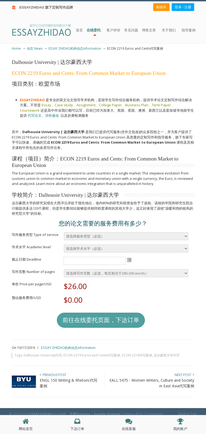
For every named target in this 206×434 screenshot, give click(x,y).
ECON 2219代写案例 (137, 355)
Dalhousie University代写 (43, 355)
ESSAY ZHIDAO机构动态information (75, 48)
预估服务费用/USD (26, 297)
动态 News (35, 48)
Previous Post (53, 375)
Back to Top (187, 413)
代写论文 (35, 115)
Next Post (184, 375)
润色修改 (53, 115)
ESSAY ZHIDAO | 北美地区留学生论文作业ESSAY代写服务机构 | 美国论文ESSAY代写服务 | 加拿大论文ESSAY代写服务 (46, 29)
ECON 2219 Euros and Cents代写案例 (92, 355)
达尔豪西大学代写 (166, 355)
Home (16, 48)
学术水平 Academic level (31, 247)
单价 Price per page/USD (32, 284)
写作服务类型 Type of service (35, 234)
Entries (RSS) (133, 414)
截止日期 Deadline (26, 259)
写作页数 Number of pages (33, 271)
